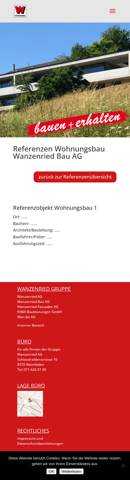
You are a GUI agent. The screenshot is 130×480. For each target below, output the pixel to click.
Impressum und (30, 438)
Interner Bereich (30, 325)
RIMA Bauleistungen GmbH (39, 311)
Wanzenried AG (29, 296)
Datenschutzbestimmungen (40, 443)
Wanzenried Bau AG (33, 301)
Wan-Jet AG (26, 316)
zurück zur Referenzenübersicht (75, 176)
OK (51, 471)
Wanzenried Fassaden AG (37, 306)
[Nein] (123, 465)
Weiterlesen (71, 471)
